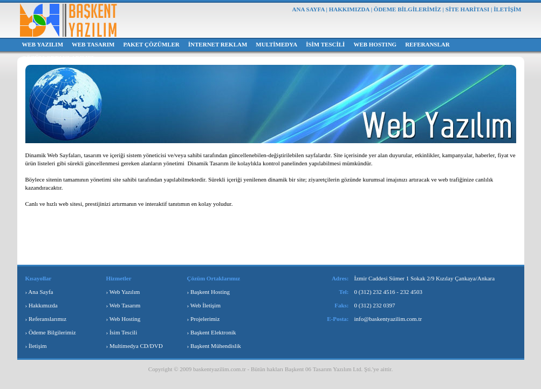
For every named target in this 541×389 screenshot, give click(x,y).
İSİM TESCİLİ (325, 44)
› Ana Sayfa (39, 292)
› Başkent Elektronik (211, 332)
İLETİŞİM (507, 9)
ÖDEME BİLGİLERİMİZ (407, 9)
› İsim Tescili (122, 332)
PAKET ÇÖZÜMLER (151, 44)
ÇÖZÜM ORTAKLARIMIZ (58, 58)
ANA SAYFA (308, 9)
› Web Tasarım (123, 305)
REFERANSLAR (427, 44)
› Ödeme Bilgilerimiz (50, 332)
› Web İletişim (204, 305)
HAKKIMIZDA (349, 9)
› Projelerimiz (203, 319)
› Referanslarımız (46, 319)
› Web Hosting (123, 319)
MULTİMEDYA (276, 44)
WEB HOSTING (374, 44)
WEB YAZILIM (43, 44)
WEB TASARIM (93, 44)
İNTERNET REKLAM (218, 44)
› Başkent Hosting (208, 292)
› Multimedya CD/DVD (134, 346)
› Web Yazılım (123, 292)
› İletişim (36, 346)
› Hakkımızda (41, 305)
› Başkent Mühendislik (214, 346)
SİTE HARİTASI (467, 9)
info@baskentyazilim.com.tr (388, 319)
